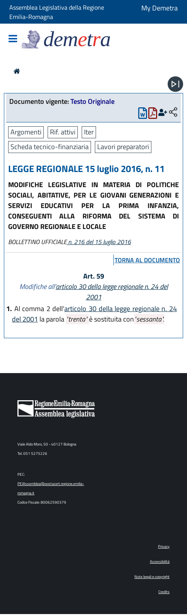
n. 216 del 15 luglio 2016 (99, 241)
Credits (164, 592)
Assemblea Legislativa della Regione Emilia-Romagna (56, 12)
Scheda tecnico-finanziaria (49, 146)
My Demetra (159, 8)
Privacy (164, 546)
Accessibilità (160, 561)
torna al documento (147, 260)
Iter (89, 132)
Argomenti (25, 132)
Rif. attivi (62, 132)
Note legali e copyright (152, 577)
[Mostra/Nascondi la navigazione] (13, 39)
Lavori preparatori (123, 146)
